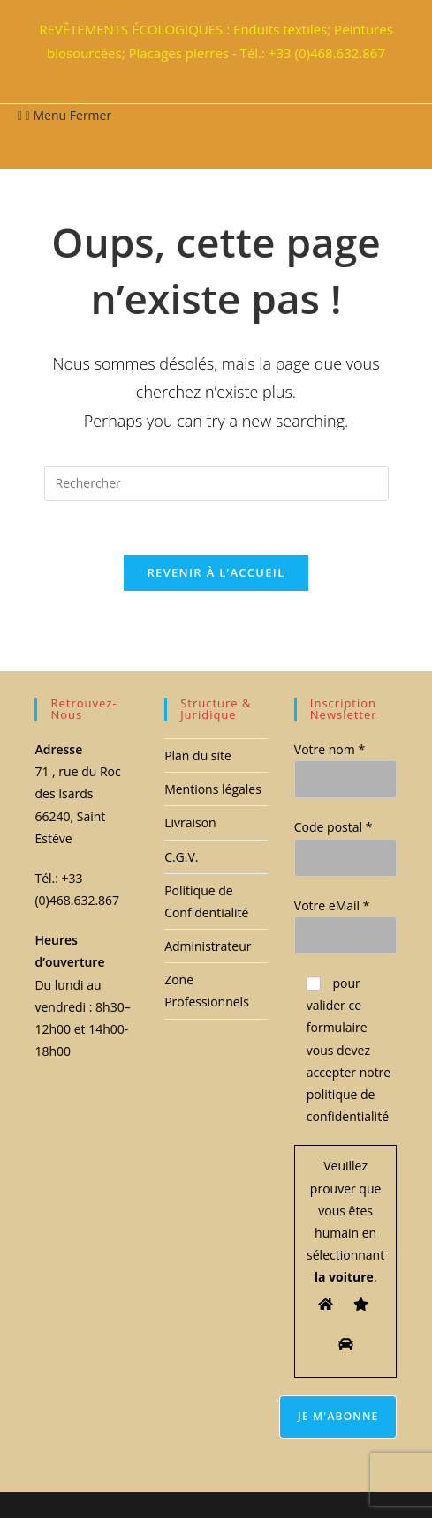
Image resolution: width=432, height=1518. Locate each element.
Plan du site (197, 755)
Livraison (190, 822)
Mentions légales (212, 789)
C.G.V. (181, 857)
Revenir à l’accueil (215, 572)
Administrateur (207, 946)
